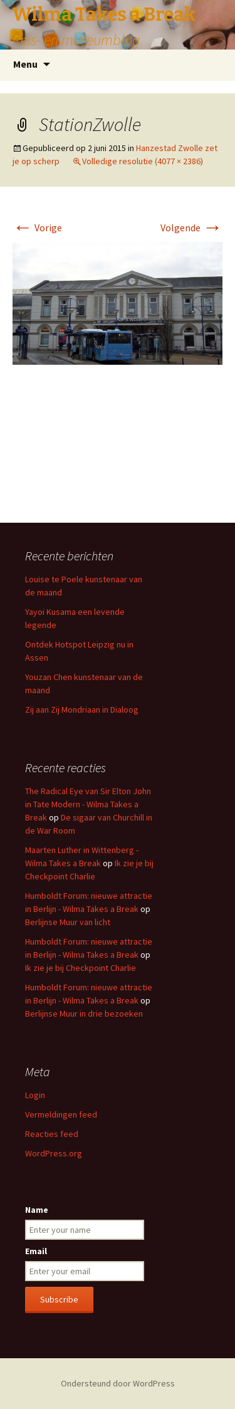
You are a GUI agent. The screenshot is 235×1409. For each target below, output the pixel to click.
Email (36, 1251)
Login (35, 1095)
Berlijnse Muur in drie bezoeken (84, 1013)
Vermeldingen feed (61, 1114)
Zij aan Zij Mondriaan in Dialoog (81, 709)
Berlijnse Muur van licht (67, 922)
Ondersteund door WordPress (118, 1383)
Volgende (191, 227)
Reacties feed (51, 1133)
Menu (25, 64)
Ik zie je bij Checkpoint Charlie (80, 967)
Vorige (37, 227)
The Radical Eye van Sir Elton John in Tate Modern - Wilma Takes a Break (88, 804)
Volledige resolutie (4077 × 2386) (142, 161)
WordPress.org (53, 1153)
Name (36, 1209)
